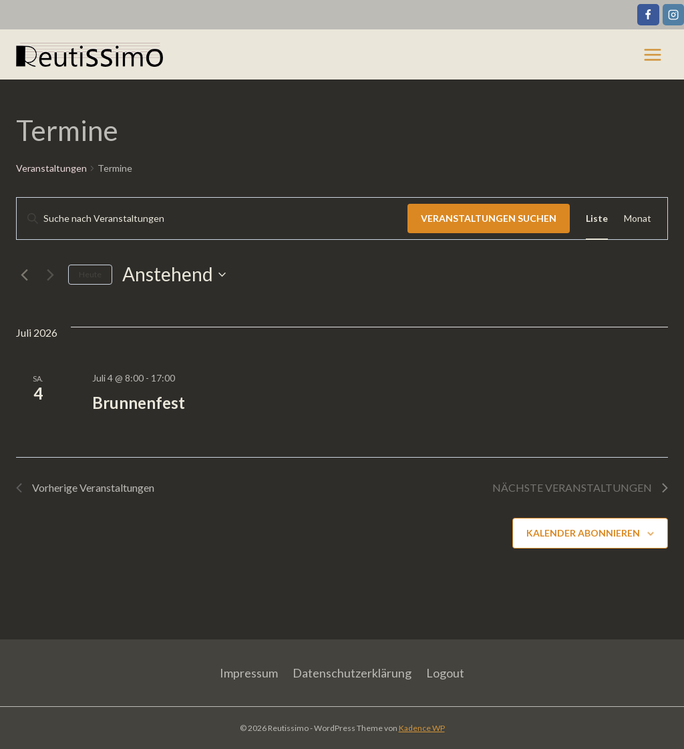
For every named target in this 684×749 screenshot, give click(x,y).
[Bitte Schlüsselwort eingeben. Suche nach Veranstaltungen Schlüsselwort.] (212, 219)
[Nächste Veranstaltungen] (50, 275)
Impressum (249, 672)
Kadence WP (422, 728)
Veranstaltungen (51, 168)
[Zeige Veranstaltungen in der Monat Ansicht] (637, 219)
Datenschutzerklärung (352, 672)
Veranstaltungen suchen (488, 218)
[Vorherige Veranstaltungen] (24, 275)
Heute (90, 274)
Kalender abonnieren (583, 533)
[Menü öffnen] (652, 54)
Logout (445, 672)
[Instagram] (673, 14)
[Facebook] (648, 14)
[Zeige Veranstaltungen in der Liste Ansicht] (597, 219)
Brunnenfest (138, 402)
